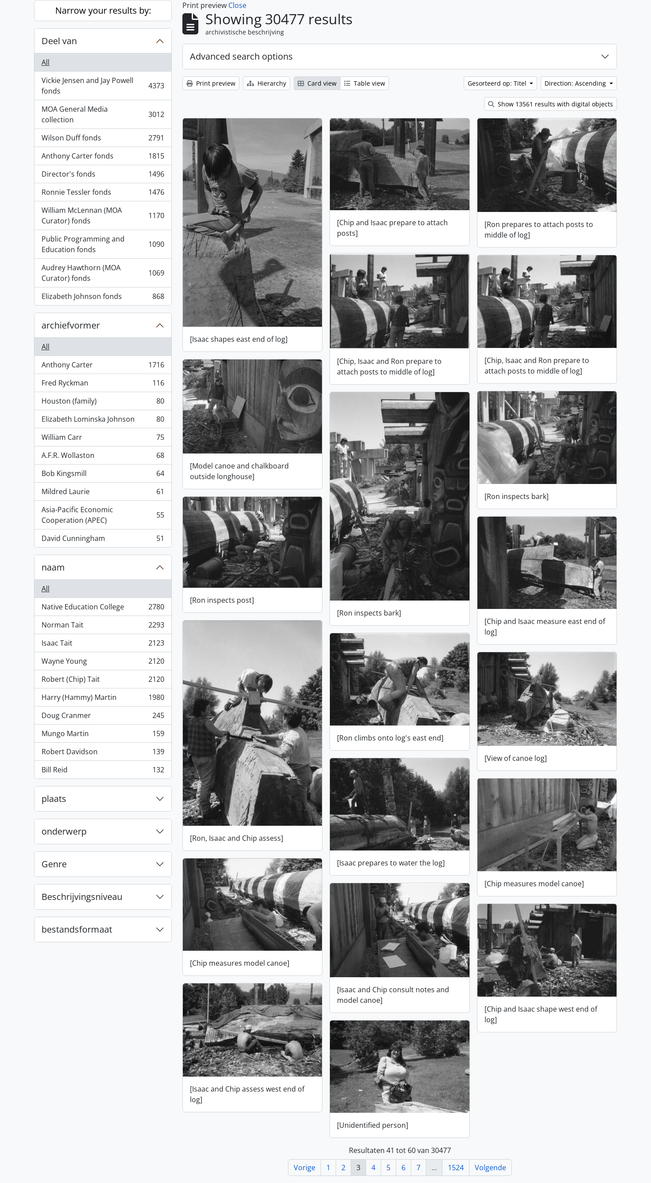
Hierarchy (266, 83)
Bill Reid (102, 771)
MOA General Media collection (102, 114)
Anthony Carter (102, 366)
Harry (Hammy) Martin (102, 699)
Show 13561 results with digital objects (550, 104)
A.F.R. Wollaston (102, 457)
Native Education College (102, 608)
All (45, 62)
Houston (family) (102, 403)
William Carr (102, 439)
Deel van (59, 41)
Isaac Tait (102, 645)
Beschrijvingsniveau (82, 897)
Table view (364, 83)
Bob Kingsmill (102, 475)
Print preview (210, 83)
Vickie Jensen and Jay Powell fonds (102, 86)
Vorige (304, 1167)
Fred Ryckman (102, 385)
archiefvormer (71, 325)
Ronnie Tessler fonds (102, 194)
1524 (456, 1167)
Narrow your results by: (103, 10)
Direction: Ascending (576, 83)
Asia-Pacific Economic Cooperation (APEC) (102, 515)
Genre (54, 864)
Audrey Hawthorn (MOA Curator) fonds (102, 273)
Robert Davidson (102, 753)
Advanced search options (241, 56)
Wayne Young (102, 663)
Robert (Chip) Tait (102, 681)
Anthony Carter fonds (102, 158)
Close (237, 5)
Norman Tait (102, 627)
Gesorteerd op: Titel (498, 83)
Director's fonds (102, 176)
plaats (54, 799)
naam (53, 567)
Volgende (490, 1167)
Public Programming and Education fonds (102, 244)
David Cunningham (102, 540)
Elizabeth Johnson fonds (102, 298)
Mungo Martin (102, 735)
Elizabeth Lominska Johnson (102, 421)
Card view (317, 83)
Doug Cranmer (102, 717)
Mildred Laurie (102, 493)
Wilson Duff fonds (102, 139)
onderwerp (64, 831)
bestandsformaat (77, 929)
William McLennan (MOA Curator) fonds (102, 215)
